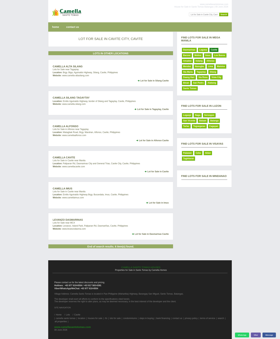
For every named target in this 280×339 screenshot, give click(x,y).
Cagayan (213, 126)
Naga (197, 115)
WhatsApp (242, 335)
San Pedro (198, 83)
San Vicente (189, 120)
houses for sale (95, 318)
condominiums (130, 318)
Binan (186, 83)
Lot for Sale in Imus (159, 203)
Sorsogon (209, 115)
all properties (61, 321)
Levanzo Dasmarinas (68, 219)
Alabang (212, 83)
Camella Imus (62, 188)
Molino (197, 55)
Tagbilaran (188, 158)
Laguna (203, 50)
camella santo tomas (65, 318)
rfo (106, 318)
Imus (207, 55)
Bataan (202, 120)
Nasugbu (199, 66)
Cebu (198, 153)
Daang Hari (188, 77)
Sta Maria (188, 72)
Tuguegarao (199, 126)
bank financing (163, 318)
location (81, 318)
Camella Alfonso (65, 126)
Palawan (187, 153)
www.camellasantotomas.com (72, 327)
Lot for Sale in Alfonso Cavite (154, 140)
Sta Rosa (203, 77)
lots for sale (115, 318)
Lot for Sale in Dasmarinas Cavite (152, 234)
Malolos (221, 66)
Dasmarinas (189, 50)
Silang (213, 72)
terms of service (207, 318)
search (221, 318)
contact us (72, 27)
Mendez (187, 66)
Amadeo (187, 61)
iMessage (269, 335)
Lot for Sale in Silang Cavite (154, 80)
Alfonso (210, 61)
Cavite (214, 50)
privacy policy (191, 318)
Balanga (214, 120)
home (55, 27)
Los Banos (219, 55)
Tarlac (186, 126)
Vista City (216, 77)
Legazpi (187, 115)
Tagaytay (201, 72)
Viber (256, 335)
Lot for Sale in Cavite (158, 171)
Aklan (208, 153)
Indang (199, 61)
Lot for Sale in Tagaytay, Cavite (153, 109)
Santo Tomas (189, 88)
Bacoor (187, 55)
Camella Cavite (64, 157)
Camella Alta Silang (67, 66)
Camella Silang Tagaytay (71, 97)
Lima (210, 66)
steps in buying (146, 318)
